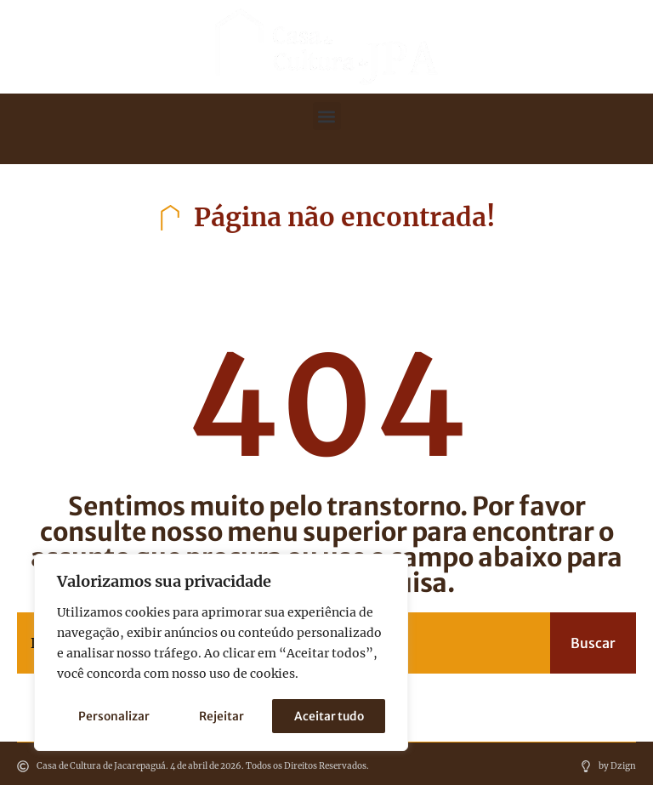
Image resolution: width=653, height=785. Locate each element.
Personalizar (114, 716)
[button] (327, 116)
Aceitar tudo (328, 716)
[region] (221, 653)
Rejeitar (221, 716)
